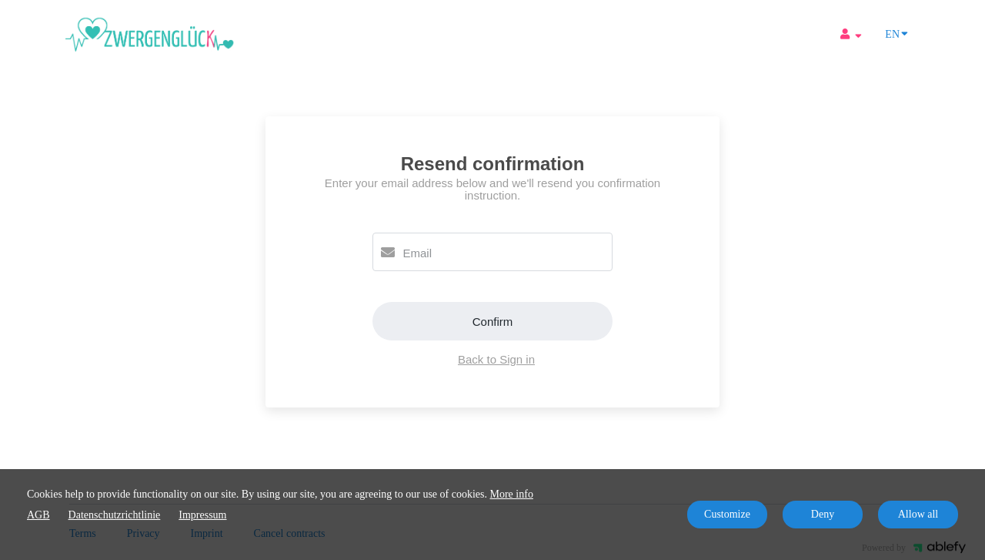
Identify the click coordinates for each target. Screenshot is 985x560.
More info (511, 494)
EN (896, 33)
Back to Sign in (496, 359)
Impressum (202, 515)
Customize (727, 514)
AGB (38, 515)
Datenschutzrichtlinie (114, 515)
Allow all (918, 514)
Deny (822, 514)
